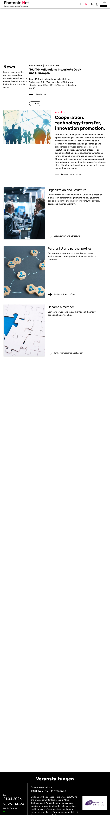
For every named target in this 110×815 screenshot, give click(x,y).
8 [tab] (104, 104)
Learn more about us (71, 174)
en (85, 3)
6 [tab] (97, 104)
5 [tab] (93, 104)
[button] (103, 5)
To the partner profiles (64, 294)
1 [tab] (78, 104)
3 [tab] (85, 104)
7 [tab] (101, 104)
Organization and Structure (67, 236)
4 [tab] (89, 104)
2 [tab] (82, 104)
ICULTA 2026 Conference (48, 791)
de (80, 3)
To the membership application (68, 353)
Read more (40, 94)
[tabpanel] (68, 80)
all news (35, 103)
